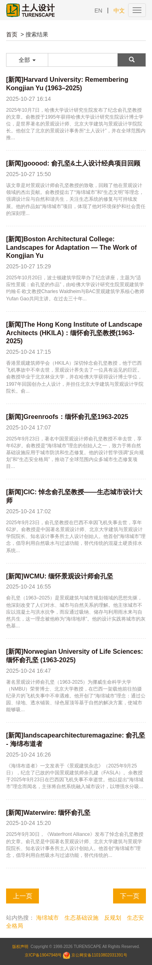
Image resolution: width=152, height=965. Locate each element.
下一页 (129, 896)
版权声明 (20, 946)
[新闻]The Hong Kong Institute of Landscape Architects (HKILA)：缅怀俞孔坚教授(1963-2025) (74, 333)
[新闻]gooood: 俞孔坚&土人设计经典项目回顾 (73, 163)
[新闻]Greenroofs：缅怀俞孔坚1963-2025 (67, 416)
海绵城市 (47, 917)
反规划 (112, 917)
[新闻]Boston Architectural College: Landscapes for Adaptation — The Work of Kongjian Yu (71, 247)
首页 (11, 34)
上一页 (22, 896)
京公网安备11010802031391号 (99, 955)
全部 (27, 60)
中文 (119, 10)
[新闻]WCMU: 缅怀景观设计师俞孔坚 (59, 576)
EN (98, 10)
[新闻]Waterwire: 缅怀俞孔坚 (48, 812)
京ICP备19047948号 (43, 955)
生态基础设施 (81, 917)
